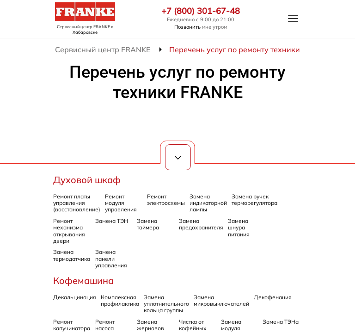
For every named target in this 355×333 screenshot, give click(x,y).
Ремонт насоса (105, 325)
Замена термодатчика (71, 255)
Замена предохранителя (201, 224)
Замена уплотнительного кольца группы (166, 304)
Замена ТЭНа (281, 321)
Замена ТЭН (111, 220)
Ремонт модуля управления (121, 203)
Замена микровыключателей (221, 300)
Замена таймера (148, 224)
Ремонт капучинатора (71, 325)
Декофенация (273, 297)
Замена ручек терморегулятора (254, 199)
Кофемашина (83, 280)
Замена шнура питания (239, 227)
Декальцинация (74, 297)
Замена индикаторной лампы (208, 203)
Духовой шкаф (87, 179)
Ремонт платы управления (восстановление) (76, 203)
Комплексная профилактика (120, 300)
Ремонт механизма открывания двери (69, 230)
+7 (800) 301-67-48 (200, 11)
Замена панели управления (111, 258)
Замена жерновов (150, 325)
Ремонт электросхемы (166, 199)
